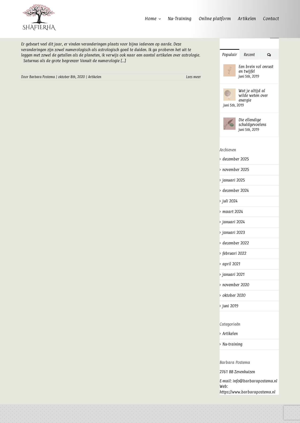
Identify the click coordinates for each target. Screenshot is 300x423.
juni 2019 (230, 306)
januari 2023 (233, 232)
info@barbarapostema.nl (255, 381)
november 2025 (235, 169)
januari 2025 (233, 180)
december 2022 (235, 243)
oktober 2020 (233, 295)
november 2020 (235, 284)
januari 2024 (233, 222)
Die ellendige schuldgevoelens (252, 122)
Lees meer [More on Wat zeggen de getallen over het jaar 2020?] (193, 77)
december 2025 (235, 159)
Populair (229, 54)
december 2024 (235, 190)
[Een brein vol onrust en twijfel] (229, 67)
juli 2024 (229, 201)
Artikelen (94, 77)
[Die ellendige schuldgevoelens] (229, 120)
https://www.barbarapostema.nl (247, 392)
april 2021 (231, 264)
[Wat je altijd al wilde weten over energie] (229, 91)
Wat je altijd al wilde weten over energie (253, 95)
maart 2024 (232, 211)
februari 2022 (234, 253)
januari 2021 (233, 274)
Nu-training (232, 344)
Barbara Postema (42, 77)
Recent (249, 54)
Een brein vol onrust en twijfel (256, 69)
